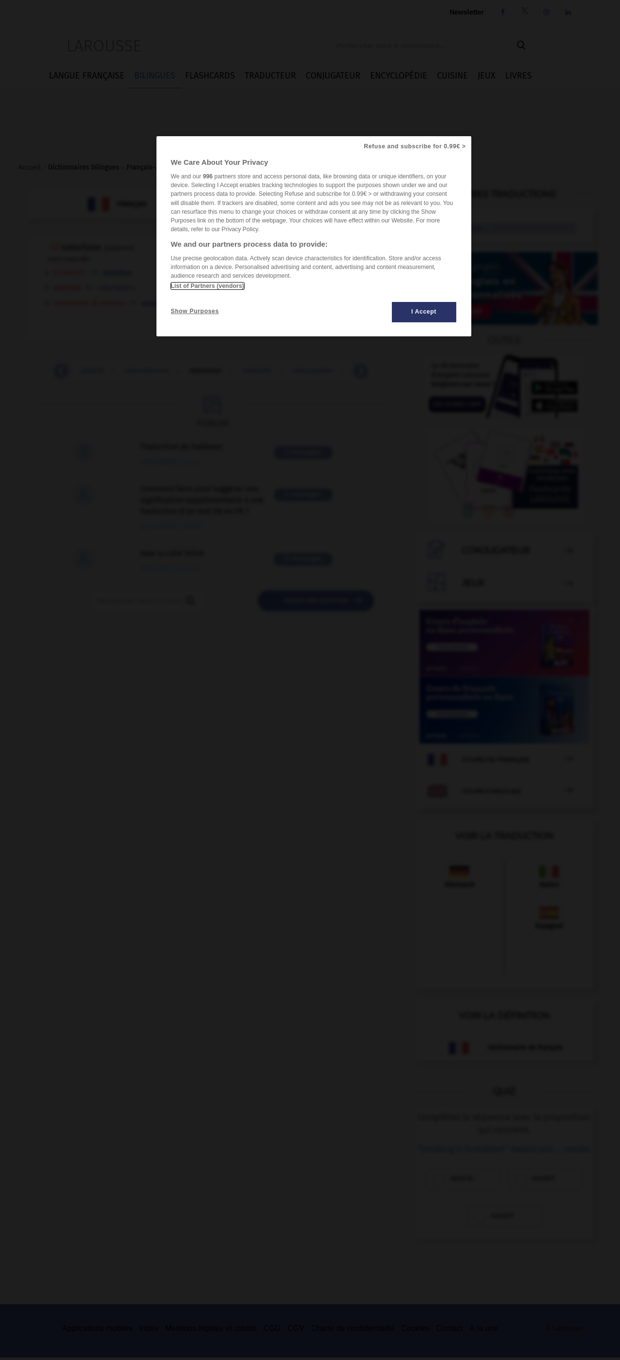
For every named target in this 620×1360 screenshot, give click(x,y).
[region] (313, 236)
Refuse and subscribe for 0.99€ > (414, 146)
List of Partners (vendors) (207, 286)
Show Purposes (195, 311)
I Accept (423, 311)
